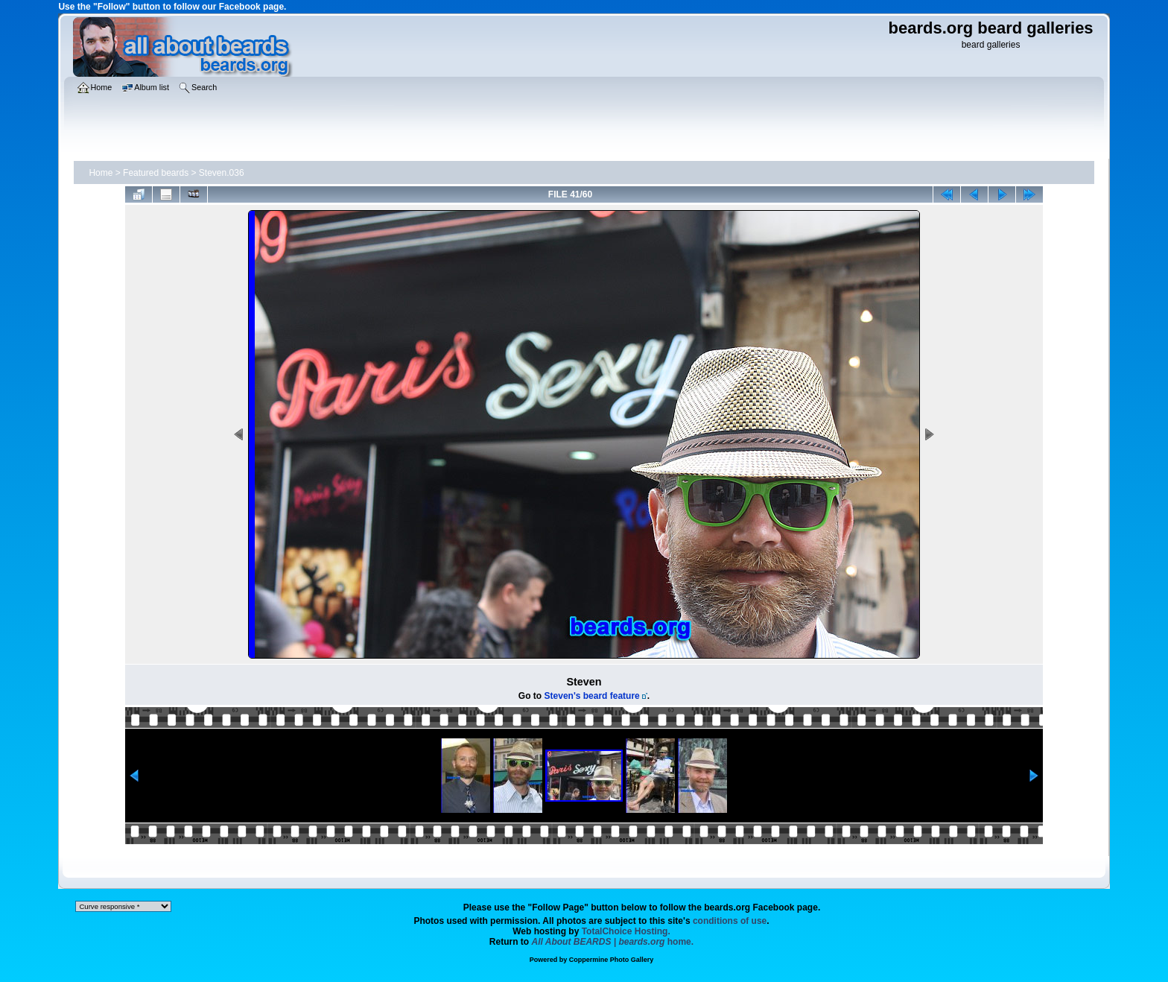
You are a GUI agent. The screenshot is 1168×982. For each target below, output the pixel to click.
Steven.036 (221, 173)
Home (100, 173)
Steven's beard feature (592, 696)
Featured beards (155, 173)
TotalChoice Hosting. (626, 931)
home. (613, 942)
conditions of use (729, 921)
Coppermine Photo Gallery (611, 959)
